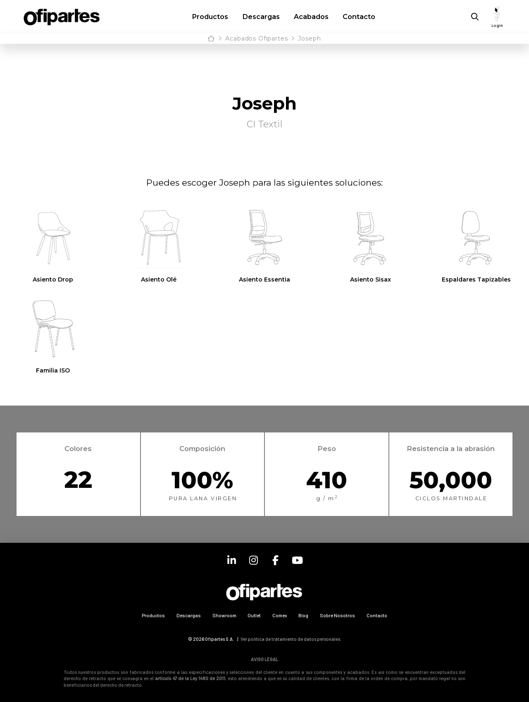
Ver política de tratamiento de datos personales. (291, 639)
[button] (475, 17)
